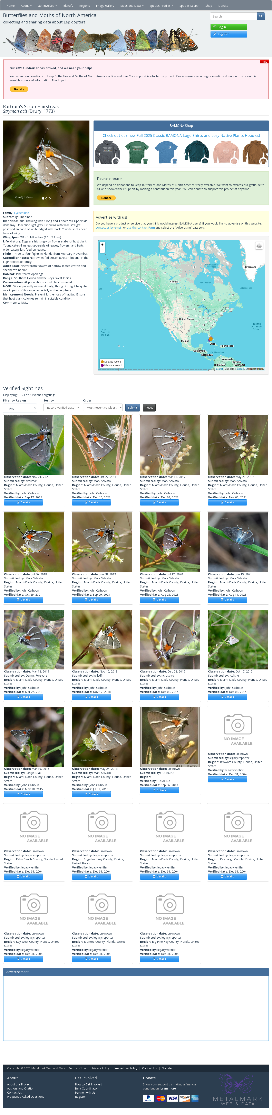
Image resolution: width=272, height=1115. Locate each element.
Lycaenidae (21, 213)
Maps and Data (132, 6)
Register (80, 1096)
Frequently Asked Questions (25, 1096)
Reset (149, 407)
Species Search (189, 6)
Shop (208, 6)
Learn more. (168, 1088)
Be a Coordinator (86, 1088)
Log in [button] (219, 27)
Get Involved (47, 6)
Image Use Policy (125, 1068)
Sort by (48, 400)
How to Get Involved (88, 1084)
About (26, 6)
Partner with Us (85, 1092)
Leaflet (219, 369)
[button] (9, 164)
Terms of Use (77, 1068)
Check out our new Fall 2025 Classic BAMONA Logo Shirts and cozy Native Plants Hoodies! (181, 135)
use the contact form (141, 227)
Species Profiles (161, 6)
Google (240, 369)
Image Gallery (105, 6)
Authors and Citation (20, 1088)
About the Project (19, 1084)
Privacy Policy (100, 1068)
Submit (132, 407)
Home (11, 6)
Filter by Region (14, 400)
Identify (68, 6)
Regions (84, 6)
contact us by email (109, 227)
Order (87, 400)
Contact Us (149, 1068)
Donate (223, 6)
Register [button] (221, 34)
